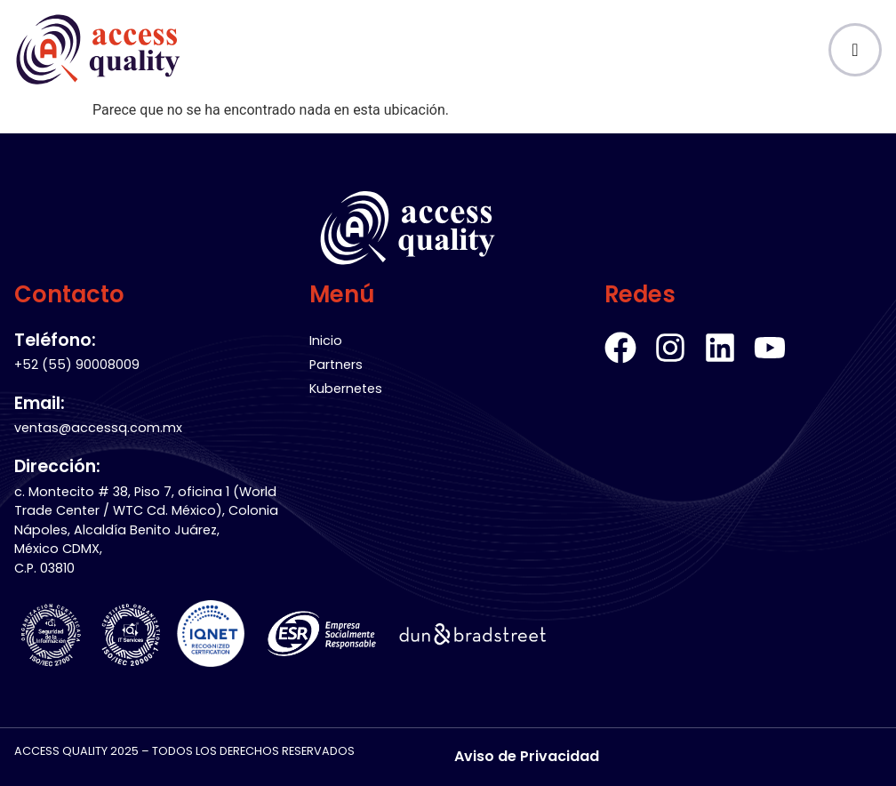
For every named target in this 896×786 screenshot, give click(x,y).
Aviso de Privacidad (526, 756)
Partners (336, 364)
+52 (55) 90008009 (77, 364)
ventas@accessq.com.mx (98, 428)
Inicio (325, 340)
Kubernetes (345, 388)
